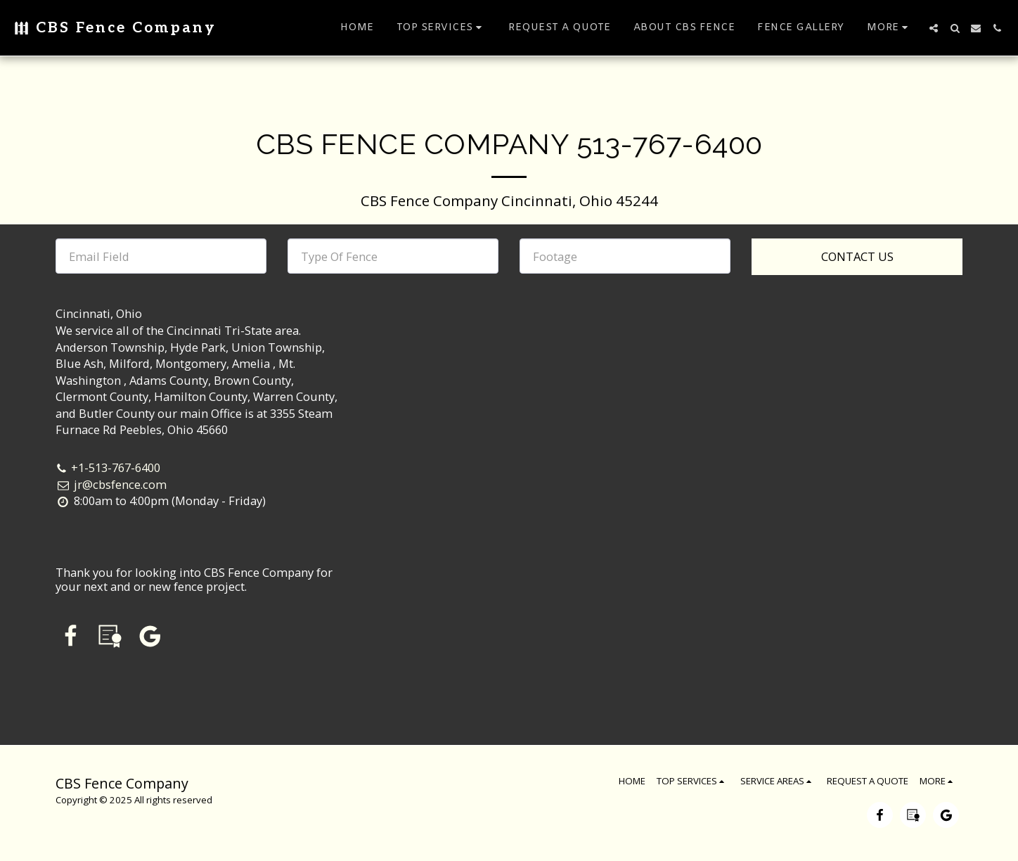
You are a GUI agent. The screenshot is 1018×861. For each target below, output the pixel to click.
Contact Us (857, 256)
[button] (441, 28)
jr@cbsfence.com (111, 484)
